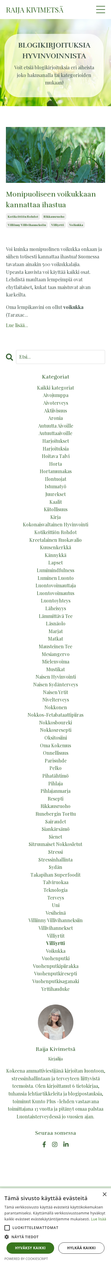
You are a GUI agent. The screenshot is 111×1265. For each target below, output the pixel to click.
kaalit (55, 502)
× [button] (104, 1194)
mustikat (55, 669)
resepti (55, 798)
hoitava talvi (56, 456)
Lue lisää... (17, 325)
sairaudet (55, 821)
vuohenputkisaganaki (55, 981)
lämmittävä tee (56, 616)
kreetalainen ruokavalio (55, 540)
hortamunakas (56, 471)
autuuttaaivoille (55, 433)
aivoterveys (55, 403)
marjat (56, 631)
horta (55, 464)
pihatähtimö (55, 776)
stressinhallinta (55, 859)
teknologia (55, 890)
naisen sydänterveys (55, 684)
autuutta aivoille (55, 426)
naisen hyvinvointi (56, 677)
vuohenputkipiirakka (55, 966)
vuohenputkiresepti (55, 973)
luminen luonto (56, 578)
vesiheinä (56, 913)
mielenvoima (55, 661)
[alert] (55, 1226)
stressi (55, 852)
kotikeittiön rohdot (23, 216)
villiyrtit (56, 936)
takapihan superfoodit (55, 875)
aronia (55, 418)
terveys (55, 897)
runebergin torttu (56, 814)
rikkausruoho (54, 216)
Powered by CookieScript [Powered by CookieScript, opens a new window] (26, 1258)
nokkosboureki (55, 722)
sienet (55, 837)
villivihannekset (55, 928)
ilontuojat (55, 479)
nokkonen (55, 707)
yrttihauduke (55, 989)
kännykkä (55, 555)
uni (55, 905)
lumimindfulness (55, 570)
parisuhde (56, 760)
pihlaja (55, 783)
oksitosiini (55, 737)
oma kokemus (55, 745)
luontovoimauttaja (56, 585)
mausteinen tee (55, 646)
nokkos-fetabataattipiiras (55, 715)
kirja (55, 517)
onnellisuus (55, 753)
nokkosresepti (55, 730)
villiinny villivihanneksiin (27, 225)
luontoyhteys (55, 600)
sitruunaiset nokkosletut (55, 844)
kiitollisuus (55, 509)
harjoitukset (55, 441)
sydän (55, 867)
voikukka (76, 225)
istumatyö (55, 486)
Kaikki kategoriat (55, 387)
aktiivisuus (55, 410)
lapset (55, 562)
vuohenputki (56, 958)
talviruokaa (55, 882)
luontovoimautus (55, 593)
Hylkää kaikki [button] (81, 1247)
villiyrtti (57, 225)
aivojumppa (55, 395)
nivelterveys (55, 699)
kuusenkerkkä (55, 547)
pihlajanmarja (55, 791)
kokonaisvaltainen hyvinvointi (55, 524)
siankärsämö (56, 829)
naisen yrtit (55, 692)
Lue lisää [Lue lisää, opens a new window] (98, 1219)
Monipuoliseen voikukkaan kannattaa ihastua (51, 199)
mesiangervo (56, 654)
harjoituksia (56, 448)
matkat (55, 638)
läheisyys (55, 608)
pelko (55, 768)
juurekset (55, 494)
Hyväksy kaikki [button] (30, 1247)
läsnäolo (55, 623)
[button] (7, 1228)
